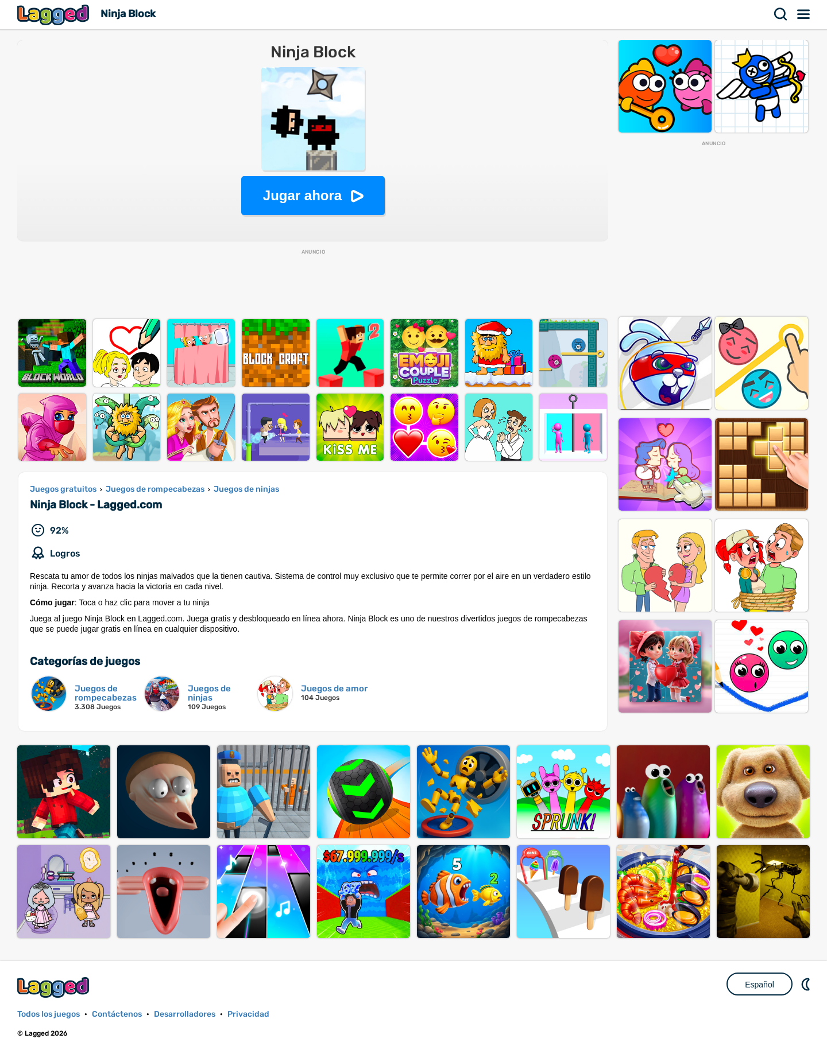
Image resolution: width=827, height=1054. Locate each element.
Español (759, 984)
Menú (804, 14)
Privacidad (248, 1014)
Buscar (781, 14)
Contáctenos (117, 1014)
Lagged (54, 14)
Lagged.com (54, 987)
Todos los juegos (48, 1014)
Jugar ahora (302, 195)
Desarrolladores (184, 1014)
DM (806, 984)
